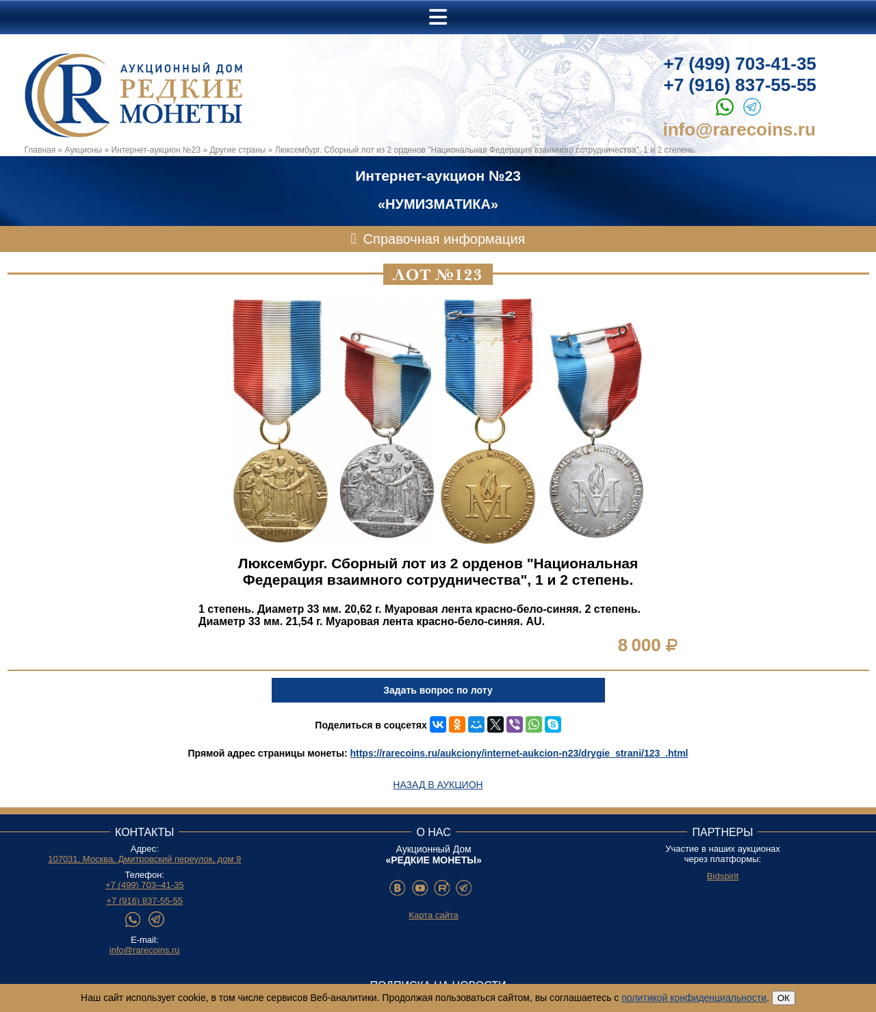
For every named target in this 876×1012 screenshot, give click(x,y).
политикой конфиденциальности (693, 997)
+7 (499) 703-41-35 (740, 63)
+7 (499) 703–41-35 (144, 885)
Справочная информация (444, 238)
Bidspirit (722, 876)
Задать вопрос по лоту (437, 690)
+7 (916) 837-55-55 (740, 85)
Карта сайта (433, 915)
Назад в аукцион (437, 784)
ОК (783, 998)
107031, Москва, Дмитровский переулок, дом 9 (144, 859)
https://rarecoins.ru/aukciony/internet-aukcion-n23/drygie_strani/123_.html (519, 753)
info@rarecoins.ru (739, 129)
